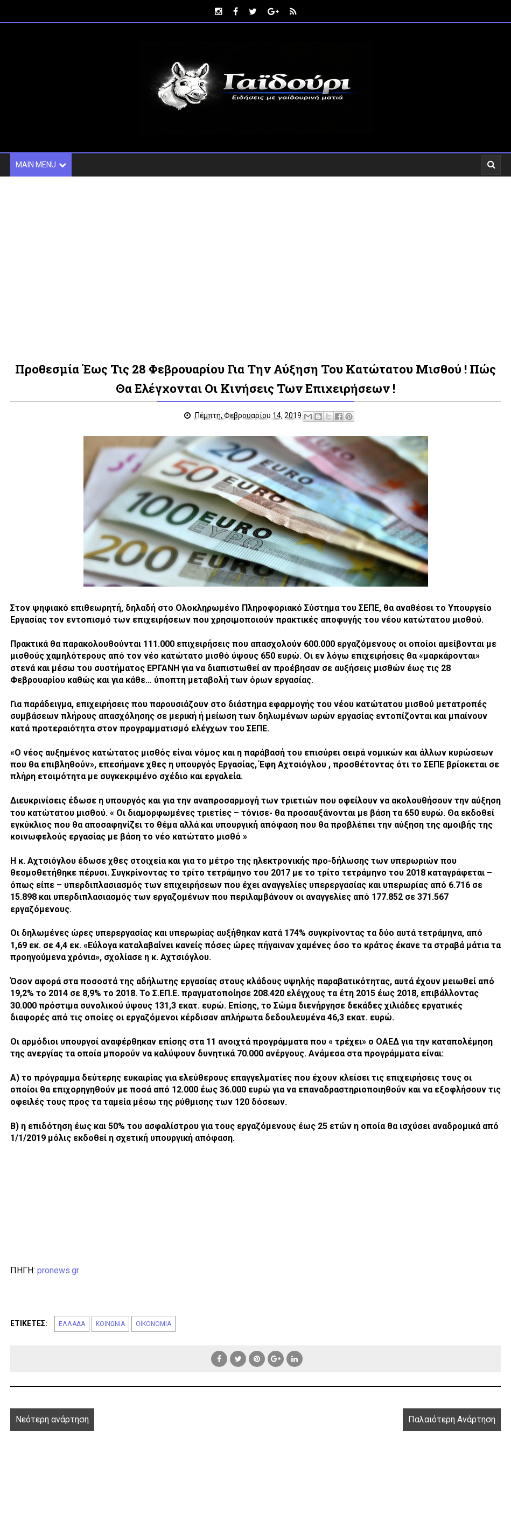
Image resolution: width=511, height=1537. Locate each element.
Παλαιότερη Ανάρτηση (451, 1419)
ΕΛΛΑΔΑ (72, 1324)
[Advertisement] (255, 268)
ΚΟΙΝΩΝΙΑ (110, 1324)
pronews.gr (58, 1270)
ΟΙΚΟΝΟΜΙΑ (153, 1324)
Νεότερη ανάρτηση (52, 1419)
